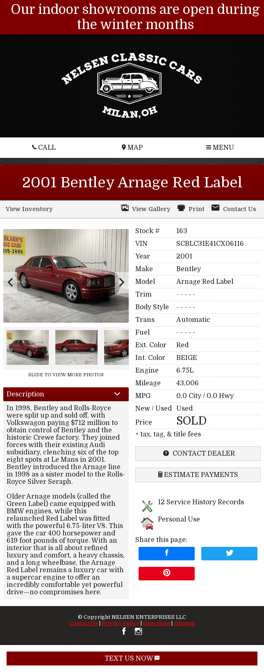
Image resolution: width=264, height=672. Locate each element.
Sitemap (184, 623)
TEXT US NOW (132, 658)
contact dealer (198, 453)
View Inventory (29, 209)
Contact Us (83, 623)
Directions (156, 623)
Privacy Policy (120, 623)
